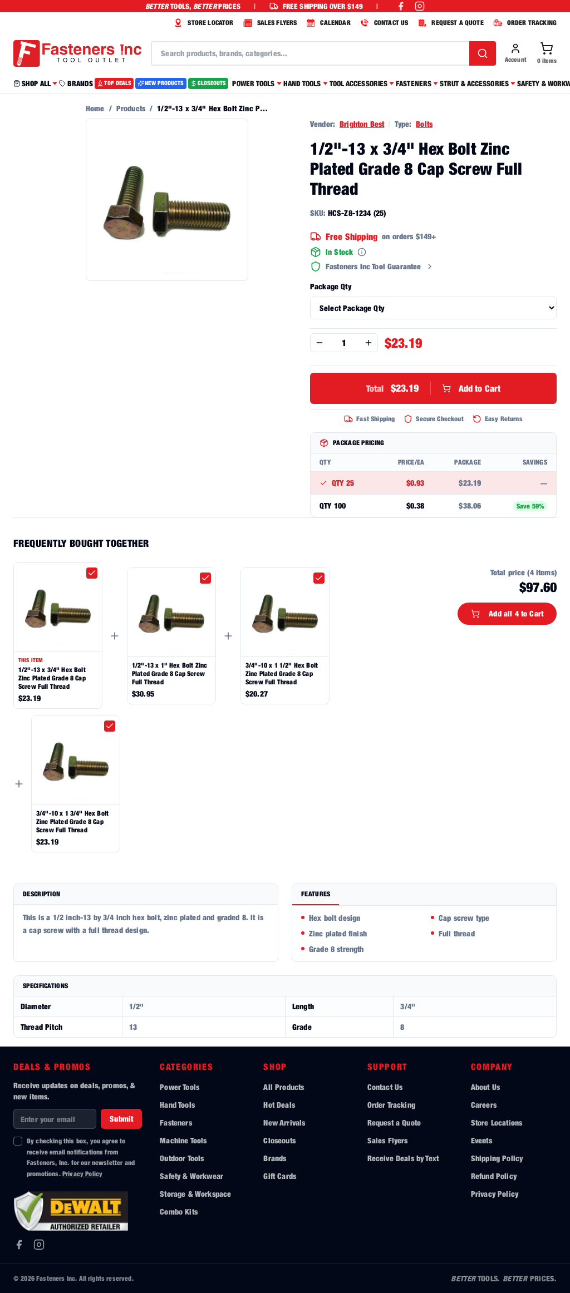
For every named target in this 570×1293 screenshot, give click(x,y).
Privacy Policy (82, 1173)
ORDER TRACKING (523, 23)
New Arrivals (284, 1122)
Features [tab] (315, 894)
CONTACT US (383, 23)
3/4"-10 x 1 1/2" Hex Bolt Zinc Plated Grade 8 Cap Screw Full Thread (281, 673)
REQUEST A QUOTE (449, 23)
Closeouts (279, 1140)
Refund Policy (494, 1176)
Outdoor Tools (182, 1158)
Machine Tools (183, 1140)
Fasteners (175, 1122)
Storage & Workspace (195, 1193)
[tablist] (424, 895)
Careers (484, 1104)
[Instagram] (39, 1244)
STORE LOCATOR (202, 23)
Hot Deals (278, 1104)
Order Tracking (391, 1104)
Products (130, 108)
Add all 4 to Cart (507, 613)
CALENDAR (326, 23)
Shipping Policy (497, 1158)
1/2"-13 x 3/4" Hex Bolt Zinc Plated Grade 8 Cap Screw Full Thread (52, 677)
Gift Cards (279, 1176)
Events (481, 1140)
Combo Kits (179, 1211)
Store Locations (496, 1122)
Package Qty (330, 286)
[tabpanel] (424, 933)
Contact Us (385, 1087)
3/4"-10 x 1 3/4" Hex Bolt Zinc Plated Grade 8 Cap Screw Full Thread (72, 821)
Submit (121, 1118)
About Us (485, 1087)
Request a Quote (394, 1122)
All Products (283, 1087)
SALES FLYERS (268, 23)
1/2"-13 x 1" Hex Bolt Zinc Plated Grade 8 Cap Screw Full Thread (169, 673)
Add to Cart (433, 388)
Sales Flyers (387, 1140)
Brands (274, 1158)
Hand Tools (177, 1104)
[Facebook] (18, 1244)
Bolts (424, 124)
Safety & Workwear (191, 1176)
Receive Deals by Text (403, 1158)
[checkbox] (91, 573)
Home (95, 108)
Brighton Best (362, 124)
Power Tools (179, 1087)
